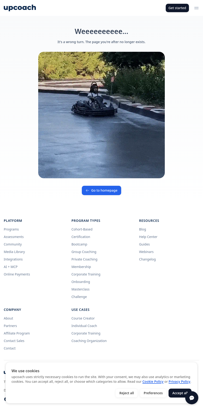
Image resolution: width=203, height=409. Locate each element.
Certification (80, 236)
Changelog (147, 259)
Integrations (13, 259)
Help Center (148, 236)
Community (13, 244)
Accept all (180, 393)
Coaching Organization (89, 340)
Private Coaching (84, 259)
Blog (142, 229)
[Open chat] (191, 397)
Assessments (14, 236)
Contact (10, 348)
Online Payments (17, 274)
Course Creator (83, 318)
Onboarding (80, 281)
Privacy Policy (179, 381)
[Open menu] (196, 8)
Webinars (146, 251)
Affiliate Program (17, 333)
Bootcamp (79, 244)
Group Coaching (83, 251)
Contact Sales (14, 340)
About (8, 318)
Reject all (126, 393)
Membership (81, 266)
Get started (177, 8)
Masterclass (80, 289)
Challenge (79, 296)
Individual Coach (84, 325)
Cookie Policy (152, 381)
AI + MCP (11, 266)
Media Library (14, 251)
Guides (144, 244)
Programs (11, 229)
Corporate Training (86, 274)
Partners (10, 325)
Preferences (153, 393)
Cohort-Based (82, 229)
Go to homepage (101, 190)
